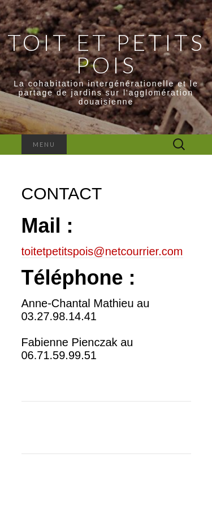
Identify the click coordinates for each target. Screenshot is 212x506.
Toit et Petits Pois (106, 53)
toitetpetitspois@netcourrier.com (102, 251)
